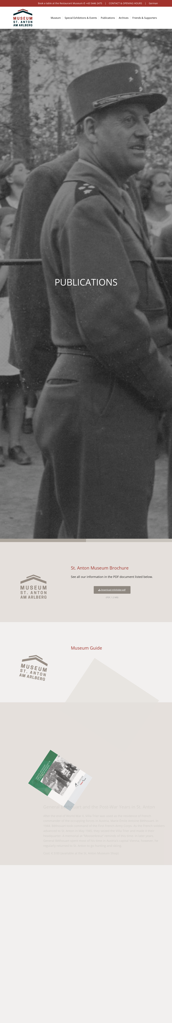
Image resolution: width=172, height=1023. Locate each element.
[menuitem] (57, 18)
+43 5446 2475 (94, 3)
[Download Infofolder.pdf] (111, 590)
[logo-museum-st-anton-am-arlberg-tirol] (23, 18)
